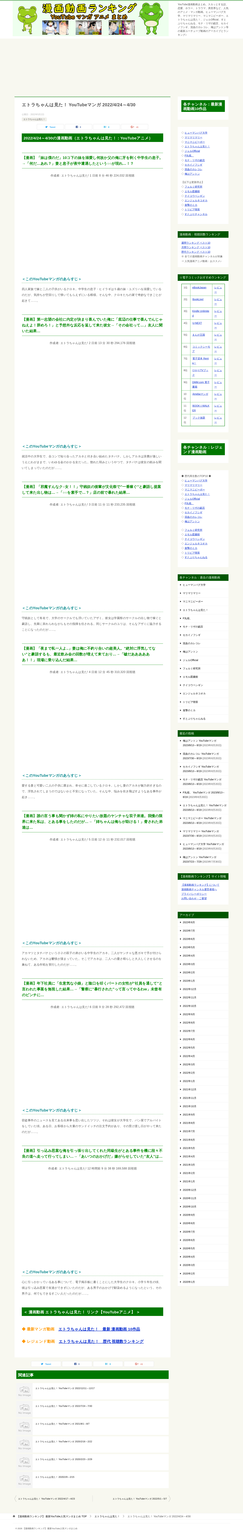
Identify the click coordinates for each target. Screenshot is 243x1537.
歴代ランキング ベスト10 (195, 251)
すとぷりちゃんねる (196, 557)
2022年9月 (189, 1014)
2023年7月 (189, 930)
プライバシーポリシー (194, 893)
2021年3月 (189, 1164)
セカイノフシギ (193, 164)
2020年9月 (189, 1214)
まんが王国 (198, 334)
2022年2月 (189, 1072)
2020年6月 (189, 1240)
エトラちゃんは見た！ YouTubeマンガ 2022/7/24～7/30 (63, 1406)
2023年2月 (189, 972)
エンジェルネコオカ (196, 200)
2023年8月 (189, 922)
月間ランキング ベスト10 (195, 247)
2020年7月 (189, 1231)
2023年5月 (189, 947)
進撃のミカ (191, 205)
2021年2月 (189, 1173)
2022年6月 (189, 1039)
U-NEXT (197, 323)
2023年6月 (189, 939)
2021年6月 (189, 1139)
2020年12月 (189, 1189)
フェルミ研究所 (193, 186)
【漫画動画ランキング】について (200, 884)
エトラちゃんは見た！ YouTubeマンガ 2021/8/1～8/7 (62, 1424)
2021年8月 (189, 1122)
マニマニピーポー (195, 142)
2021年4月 (189, 1156)
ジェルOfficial (192, 151)
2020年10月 (189, 1206)
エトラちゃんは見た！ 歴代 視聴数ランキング (101, 1341)
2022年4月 (189, 1056)
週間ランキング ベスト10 (195, 242)
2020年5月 (189, 1248)
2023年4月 (189, 955)
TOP (52, 1516)
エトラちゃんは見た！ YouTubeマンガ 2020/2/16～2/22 (63, 1441)
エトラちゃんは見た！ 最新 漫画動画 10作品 (99, 1329)
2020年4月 (189, 1256)
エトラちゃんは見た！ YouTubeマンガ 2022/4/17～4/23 (46, 1499)
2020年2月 (189, 1273)
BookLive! (197, 299)
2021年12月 (189, 1089)
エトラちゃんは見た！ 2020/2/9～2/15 (54, 1477)
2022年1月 (189, 1081)
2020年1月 (189, 1281)
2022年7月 (189, 1030)
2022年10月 (189, 1006)
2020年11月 (189, 1198)
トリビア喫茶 (192, 209)
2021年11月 (189, 1097)
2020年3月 (189, 1265)
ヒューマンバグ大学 (196, 132)
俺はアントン (192, 173)
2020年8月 (189, 1223)
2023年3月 (189, 964)
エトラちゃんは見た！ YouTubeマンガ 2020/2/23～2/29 (63, 1459)
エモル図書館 (192, 191)
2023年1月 (189, 980)
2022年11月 (189, 997)
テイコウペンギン (195, 195)
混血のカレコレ (193, 169)
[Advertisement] (121, 65)
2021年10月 (189, 1106)
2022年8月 (189, 1022)
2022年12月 (189, 989)
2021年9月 (189, 1114)
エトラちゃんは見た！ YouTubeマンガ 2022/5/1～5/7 (140, 1499)
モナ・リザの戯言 (195, 160)
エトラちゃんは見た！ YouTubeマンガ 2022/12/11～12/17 (65, 1388)
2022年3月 (189, 1064)
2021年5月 (189, 1148)
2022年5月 (189, 1047)
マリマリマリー (193, 137)
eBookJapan (199, 287)
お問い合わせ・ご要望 (194, 898)
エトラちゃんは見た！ (34, 119)
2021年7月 (189, 1131)
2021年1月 (189, 1181)
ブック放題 (198, 417)
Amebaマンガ (200, 394)
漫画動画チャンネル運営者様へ (199, 889)
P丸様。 (189, 155)
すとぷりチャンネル (196, 214)
